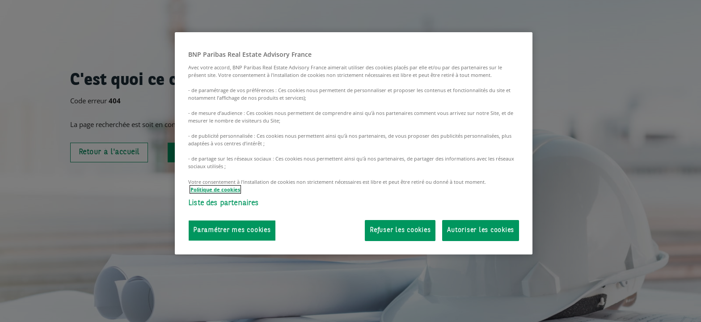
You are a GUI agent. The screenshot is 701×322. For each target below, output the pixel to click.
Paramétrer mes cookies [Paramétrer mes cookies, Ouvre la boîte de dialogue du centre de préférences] (232, 230)
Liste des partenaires (223, 203)
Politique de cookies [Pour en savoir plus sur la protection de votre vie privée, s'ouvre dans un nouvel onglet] (215, 189)
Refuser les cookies (400, 230)
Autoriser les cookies (480, 230)
